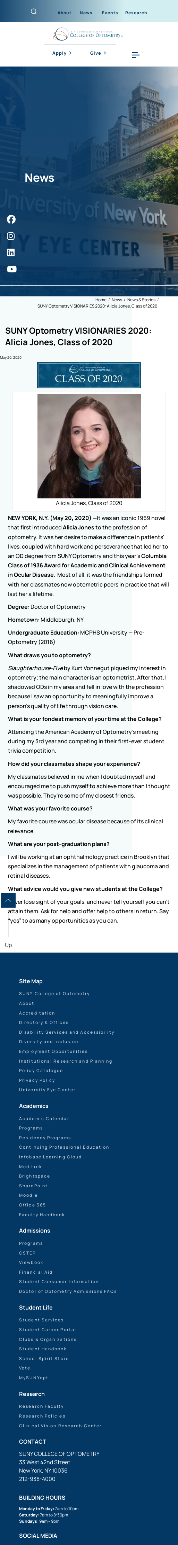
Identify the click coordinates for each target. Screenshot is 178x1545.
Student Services (41, 1320)
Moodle (28, 1195)
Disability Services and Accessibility (67, 1032)
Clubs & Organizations (48, 1339)
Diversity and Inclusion (48, 1042)
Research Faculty (41, 1406)
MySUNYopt (34, 1378)
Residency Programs (45, 1138)
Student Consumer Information (59, 1281)
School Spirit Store (44, 1358)
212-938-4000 (37, 1479)
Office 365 (32, 1205)
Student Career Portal (47, 1330)
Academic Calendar (44, 1118)
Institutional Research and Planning (66, 1061)
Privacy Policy (37, 1080)
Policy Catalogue (41, 1070)
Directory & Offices (44, 1022)
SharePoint (33, 1186)
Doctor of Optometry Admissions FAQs (68, 1291)
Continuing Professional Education (64, 1147)
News (86, 13)
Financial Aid (36, 1272)
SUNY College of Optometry (54, 993)
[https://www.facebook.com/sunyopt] (11, 219)
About (64, 13)
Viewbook (31, 1262)
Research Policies (42, 1416)
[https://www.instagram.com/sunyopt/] (11, 236)
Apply (61, 53)
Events (110, 13)
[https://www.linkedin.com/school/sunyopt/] (11, 252)
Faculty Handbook (42, 1215)
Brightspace (34, 1176)
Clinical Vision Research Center (60, 1426)
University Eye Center (47, 1090)
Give (98, 53)
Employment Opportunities (53, 1051)
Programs (31, 1128)
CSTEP (27, 1253)
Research (136, 13)
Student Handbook (43, 1349)
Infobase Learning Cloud (50, 1157)
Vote (25, 1368)
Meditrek (30, 1167)
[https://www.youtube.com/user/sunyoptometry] (12, 269)
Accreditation (37, 1013)
